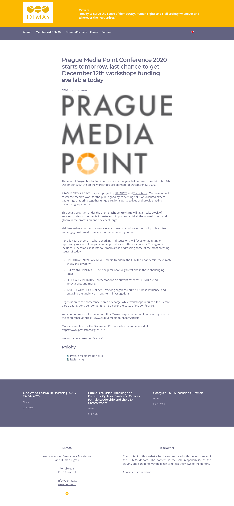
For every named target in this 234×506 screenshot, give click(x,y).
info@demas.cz (67, 480)
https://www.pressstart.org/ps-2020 (84, 330)
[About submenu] (32, 32)
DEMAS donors (138, 460)
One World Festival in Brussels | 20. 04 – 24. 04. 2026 (50, 394)
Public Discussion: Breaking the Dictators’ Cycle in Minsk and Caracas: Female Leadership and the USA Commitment (114, 398)
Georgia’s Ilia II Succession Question (178, 393)
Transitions (140, 193)
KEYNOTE (121, 193)
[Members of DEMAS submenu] (62, 32)
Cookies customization (137, 472)
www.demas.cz (67, 484)
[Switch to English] (192, 32)
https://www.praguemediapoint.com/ (127, 314)
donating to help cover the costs (111, 305)
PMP (73, 359)
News (65, 90)
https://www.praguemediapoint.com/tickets (111, 318)
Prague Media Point (82, 356)
